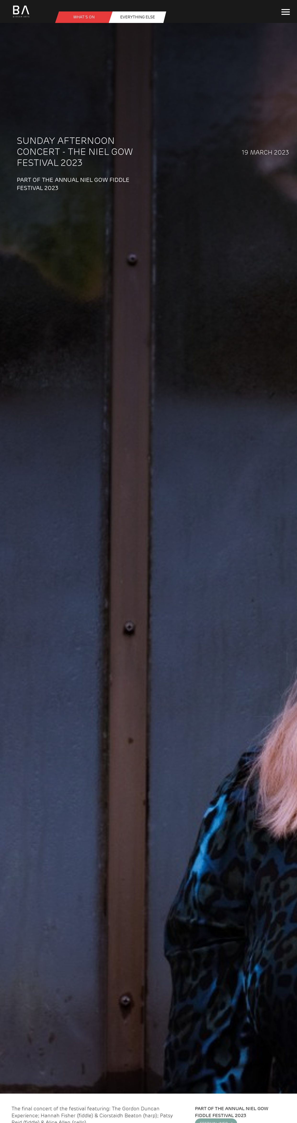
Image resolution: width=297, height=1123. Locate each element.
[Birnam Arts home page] (21, 18)
